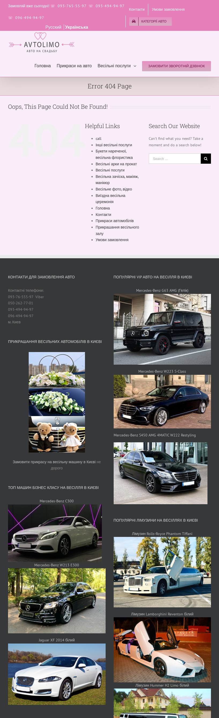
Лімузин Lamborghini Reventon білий (162, 614)
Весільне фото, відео (114, 189)
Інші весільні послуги (114, 145)
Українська (76, 27)
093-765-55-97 (72, 5)
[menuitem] (136, 10)
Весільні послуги (110, 170)
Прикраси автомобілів (115, 220)
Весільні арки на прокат (116, 164)
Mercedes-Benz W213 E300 (56, 565)
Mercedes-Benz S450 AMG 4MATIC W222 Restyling (155, 435)
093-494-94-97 (110, 5)
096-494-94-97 (29, 17)
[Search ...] (175, 159)
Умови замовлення (112, 239)
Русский (54, 27)
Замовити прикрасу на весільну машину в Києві (54, 461)
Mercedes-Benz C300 (57, 501)
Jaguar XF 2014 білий (57, 640)
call (98, 138)
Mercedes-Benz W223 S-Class (162, 371)
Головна (103, 208)
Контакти (103, 214)
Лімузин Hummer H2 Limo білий (162, 685)
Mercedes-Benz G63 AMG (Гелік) (162, 290)
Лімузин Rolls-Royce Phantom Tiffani (162, 533)
